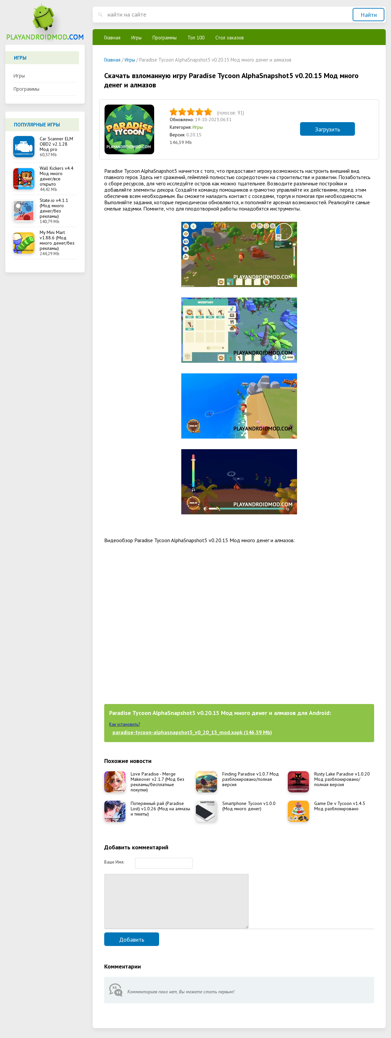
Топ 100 (196, 37)
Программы (26, 89)
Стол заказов (229, 37)
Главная (112, 37)
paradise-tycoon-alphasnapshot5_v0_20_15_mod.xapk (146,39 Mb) (192, 732)
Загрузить (327, 129)
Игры (19, 75)
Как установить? (124, 724)
